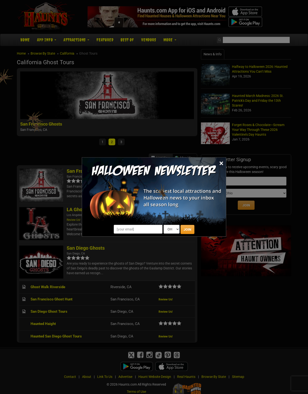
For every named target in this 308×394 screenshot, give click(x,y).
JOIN (187, 229)
